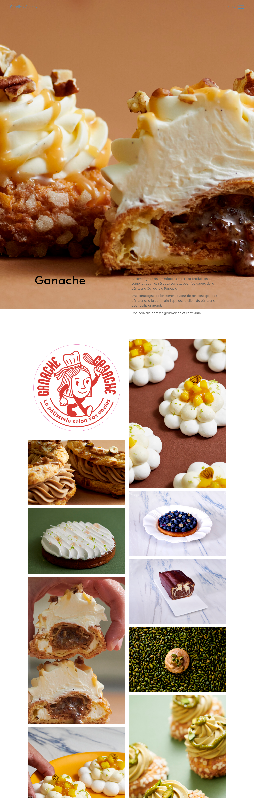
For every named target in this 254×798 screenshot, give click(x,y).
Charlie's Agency (23, 6)
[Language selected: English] (231, 6)
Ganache (60, 279)
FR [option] (233, 6)
